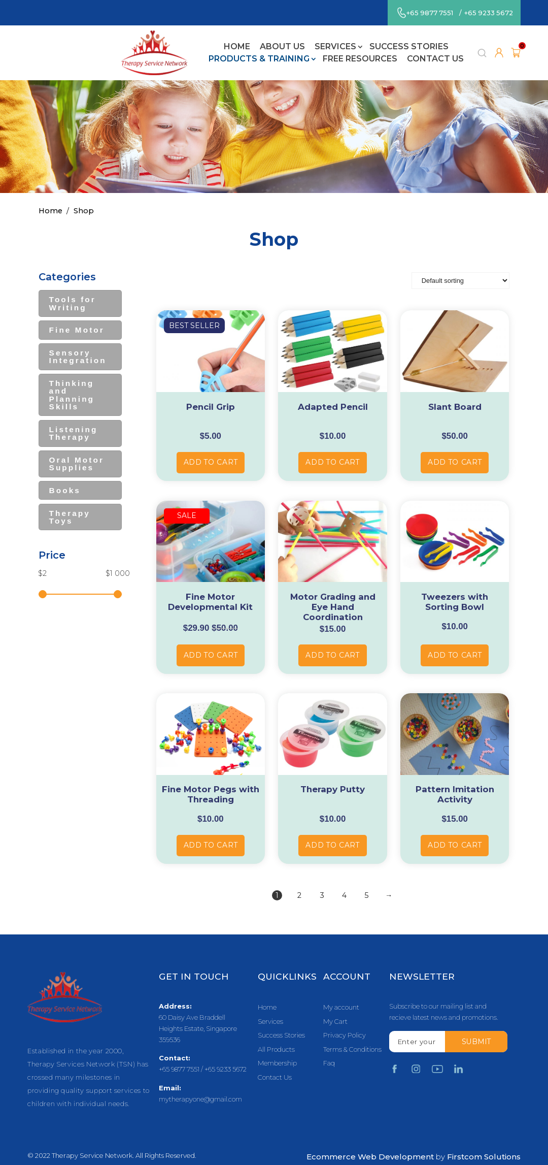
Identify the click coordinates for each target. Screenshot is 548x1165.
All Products (276, 1036)
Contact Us (309, 51)
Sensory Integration (78, 343)
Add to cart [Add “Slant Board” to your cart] (455, 449)
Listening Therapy (73, 420)
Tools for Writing (72, 290)
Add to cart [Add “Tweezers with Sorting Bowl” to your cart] (455, 641)
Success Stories (282, 39)
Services (209, 39)
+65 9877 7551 (429, 13)
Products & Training (382, 39)
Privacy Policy (344, 1022)
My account (341, 994)
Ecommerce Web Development (370, 1143)
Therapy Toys (69, 503)
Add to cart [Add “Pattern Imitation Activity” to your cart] (455, 831)
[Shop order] (460, 267)
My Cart (335, 1008)
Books (65, 477)
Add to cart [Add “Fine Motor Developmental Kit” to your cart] (211, 641)
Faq (329, 1050)
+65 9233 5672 (488, 13)
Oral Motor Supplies (76, 450)
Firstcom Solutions (484, 1143)
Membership (277, 1050)
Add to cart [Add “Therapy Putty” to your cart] (332, 831)
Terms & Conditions (352, 1036)
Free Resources (234, 51)
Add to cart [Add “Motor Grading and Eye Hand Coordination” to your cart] (332, 641)
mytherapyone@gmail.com (200, 1086)
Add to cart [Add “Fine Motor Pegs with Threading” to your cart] (211, 831)
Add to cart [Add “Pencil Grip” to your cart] (211, 449)
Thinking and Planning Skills (71, 382)
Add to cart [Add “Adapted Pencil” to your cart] (332, 449)
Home (111, 39)
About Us (156, 39)
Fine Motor (77, 316)
